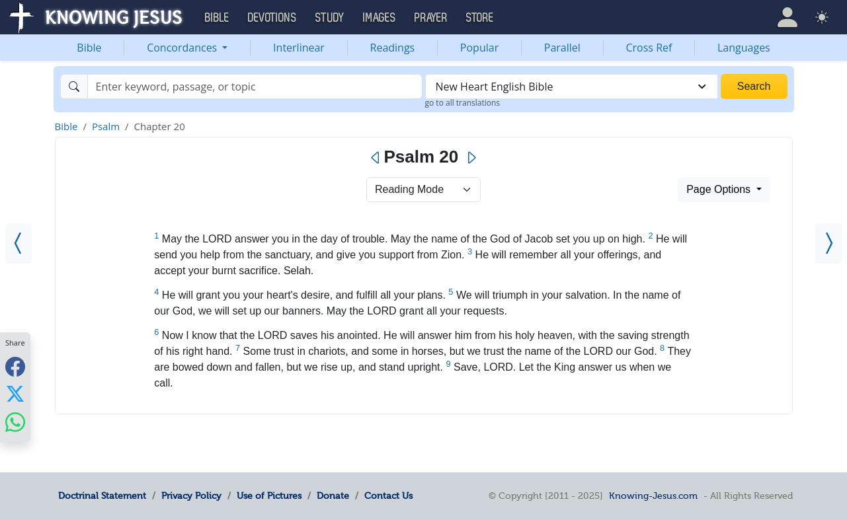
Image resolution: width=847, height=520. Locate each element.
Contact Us (388, 495)
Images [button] (379, 18)
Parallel (562, 47)
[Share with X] (15, 394)
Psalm (106, 126)
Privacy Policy (191, 495)
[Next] (471, 158)
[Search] (255, 86)
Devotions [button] (272, 18)
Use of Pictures (269, 495)
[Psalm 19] (18, 243)
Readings (392, 47)
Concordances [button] (183, 47)
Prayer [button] (431, 18)
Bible (89, 47)
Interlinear (299, 47)
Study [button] (329, 18)
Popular (479, 47)
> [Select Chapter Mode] (423, 189)
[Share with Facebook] (15, 366)
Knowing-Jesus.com (653, 495)
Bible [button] (217, 18)
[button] (787, 17)
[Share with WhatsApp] (15, 421)
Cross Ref (648, 47)
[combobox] (571, 86)
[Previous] (376, 158)
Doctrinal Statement (102, 495)
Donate (333, 495)
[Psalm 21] (828, 243)
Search (754, 86)
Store (480, 18)
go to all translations (463, 102)
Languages (743, 47)
